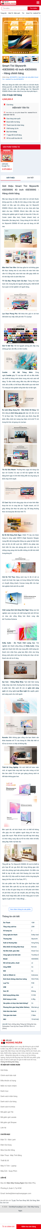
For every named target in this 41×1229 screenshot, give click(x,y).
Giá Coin (6, 1203)
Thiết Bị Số (5, 1161)
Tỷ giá (13, 1200)
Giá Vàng (33, 1200)
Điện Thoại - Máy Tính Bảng (11, 1155)
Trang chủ (3, 13)
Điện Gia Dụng (6, 1145)
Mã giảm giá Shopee (8, 1122)
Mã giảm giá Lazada (8, 1117)
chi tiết (30, 178)
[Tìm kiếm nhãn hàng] (15, 8)
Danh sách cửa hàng (8, 1101)
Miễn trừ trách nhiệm (9, 1086)
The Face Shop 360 (22, 1200)
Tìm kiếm (33, 8)
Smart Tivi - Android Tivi (33, 13)
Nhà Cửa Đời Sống (8, 1150)
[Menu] (38, 2)
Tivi (23, 13)
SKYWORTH (13, 77)
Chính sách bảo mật (8, 1075)
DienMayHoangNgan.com (17, 1207)
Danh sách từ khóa (8, 1107)
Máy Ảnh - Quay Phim (9, 1171)
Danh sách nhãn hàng (9, 1096)
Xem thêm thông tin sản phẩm (20, 909)
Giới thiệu (10, 178)
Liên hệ (3, 1128)
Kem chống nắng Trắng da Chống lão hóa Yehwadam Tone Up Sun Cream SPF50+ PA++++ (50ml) (19, 1026)
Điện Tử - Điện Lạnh (14, 13)
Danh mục (4, 1091)
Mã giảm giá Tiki (7, 1112)
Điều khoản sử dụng (8, 1081)
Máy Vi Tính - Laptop (8, 1166)
